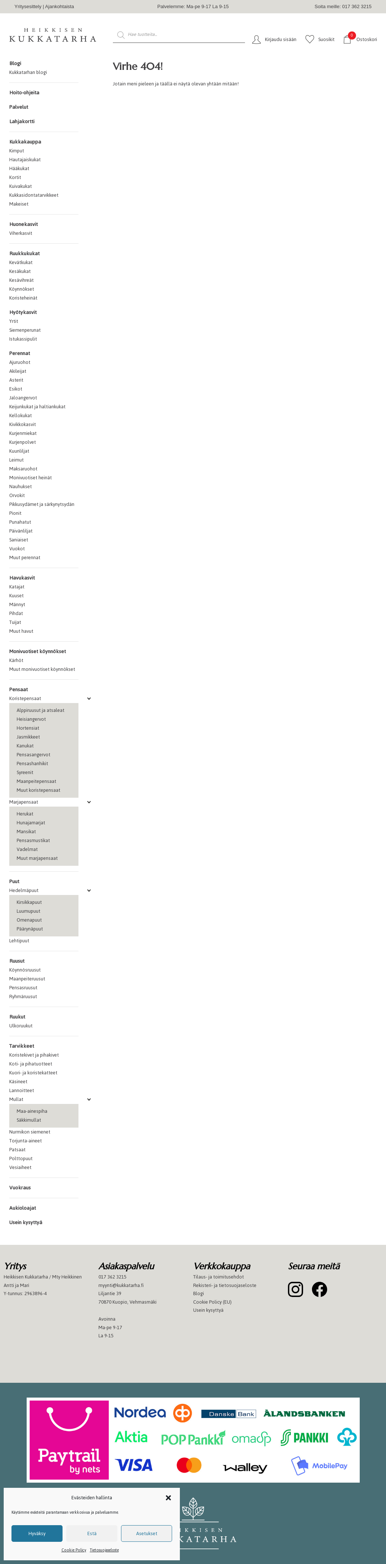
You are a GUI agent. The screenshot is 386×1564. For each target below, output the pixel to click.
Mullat (16, 1099)
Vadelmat (27, 849)
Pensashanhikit (32, 763)
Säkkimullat (29, 1120)
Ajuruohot (19, 362)
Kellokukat (20, 415)
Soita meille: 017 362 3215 (343, 6)
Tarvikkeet (21, 1046)
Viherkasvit (20, 233)
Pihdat (16, 613)
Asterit (16, 380)
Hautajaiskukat (25, 159)
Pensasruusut (23, 987)
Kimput (16, 150)
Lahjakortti (21, 121)
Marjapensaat (23, 802)
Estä (92, 1533)
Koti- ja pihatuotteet (30, 1063)
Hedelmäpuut (23, 890)
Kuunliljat (19, 451)
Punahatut (20, 522)
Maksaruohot (23, 468)
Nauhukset (20, 486)
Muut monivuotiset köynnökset (42, 669)
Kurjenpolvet (22, 442)
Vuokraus (20, 1188)
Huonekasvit (23, 224)
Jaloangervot (23, 397)
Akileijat (17, 371)
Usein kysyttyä (25, 1222)
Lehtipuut (19, 940)
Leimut (16, 460)
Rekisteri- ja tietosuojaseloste (224, 1285)
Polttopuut (21, 1158)
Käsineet (18, 1081)
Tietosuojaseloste (104, 1550)
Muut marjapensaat (37, 858)
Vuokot (17, 548)
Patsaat (17, 1149)
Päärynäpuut (30, 928)
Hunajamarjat (31, 822)
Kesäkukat (20, 271)
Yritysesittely (27, 6)
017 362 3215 (112, 1276)
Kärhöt (16, 660)
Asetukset (146, 1533)
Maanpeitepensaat (36, 781)
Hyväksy (37, 1533)
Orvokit (17, 495)
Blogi (15, 63)
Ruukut (17, 1017)
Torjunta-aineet (25, 1140)
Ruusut (16, 961)
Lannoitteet (21, 1090)
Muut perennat (24, 557)
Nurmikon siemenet (29, 1131)
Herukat (25, 813)
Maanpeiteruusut (27, 978)
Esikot (15, 388)
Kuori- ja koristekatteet (33, 1072)
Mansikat (26, 831)
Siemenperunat (25, 330)
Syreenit (25, 772)
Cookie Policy (73, 1550)
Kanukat (25, 745)
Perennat (19, 353)
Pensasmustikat (33, 840)
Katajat (16, 586)
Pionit (15, 513)
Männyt (17, 604)
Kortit (15, 177)
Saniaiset (18, 539)
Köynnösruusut (25, 969)
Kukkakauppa (25, 142)
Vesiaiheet (20, 1167)
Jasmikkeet (28, 737)
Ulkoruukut (21, 1025)
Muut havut (21, 631)
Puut (14, 881)
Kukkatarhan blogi (28, 72)
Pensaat (18, 690)
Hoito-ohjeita (24, 93)
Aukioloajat (22, 1208)
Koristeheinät (23, 298)
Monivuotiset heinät (30, 477)
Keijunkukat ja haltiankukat (37, 406)
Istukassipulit (23, 339)
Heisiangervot (31, 719)
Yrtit (13, 321)
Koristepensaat (25, 698)
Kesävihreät (21, 280)
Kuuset (16, 595)
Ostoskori (362, 39)
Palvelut (18, 107)
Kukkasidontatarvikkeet (33, 195)
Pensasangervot (33, 754)
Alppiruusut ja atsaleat (40, 710)
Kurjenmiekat (23, 433)
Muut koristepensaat (38, 790)
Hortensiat (28, 728)
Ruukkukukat (24, 254)
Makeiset (18, 204)
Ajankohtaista (59, 6)
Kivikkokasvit (22, 424)
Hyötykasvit (23, 312)
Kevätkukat (21, 262)
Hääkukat (19, 168)
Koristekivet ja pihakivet (34, 1055)
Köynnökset (21, 289)
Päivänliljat (21, 531)
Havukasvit (22, 578)
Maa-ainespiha (32, 1111)
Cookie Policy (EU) (212, 1302)
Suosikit (326, 39)
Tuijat (15, 622)
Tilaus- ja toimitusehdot (218, 1276)
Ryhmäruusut (23, 996)
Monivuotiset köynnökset (37, 651)
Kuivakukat (20, 186)
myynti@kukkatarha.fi (121, 1285)
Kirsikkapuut (29, 902)
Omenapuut (29, 920)
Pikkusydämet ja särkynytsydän (41, 504)
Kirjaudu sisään (280, 39)
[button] (168, 1497)
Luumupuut (28, 911)
